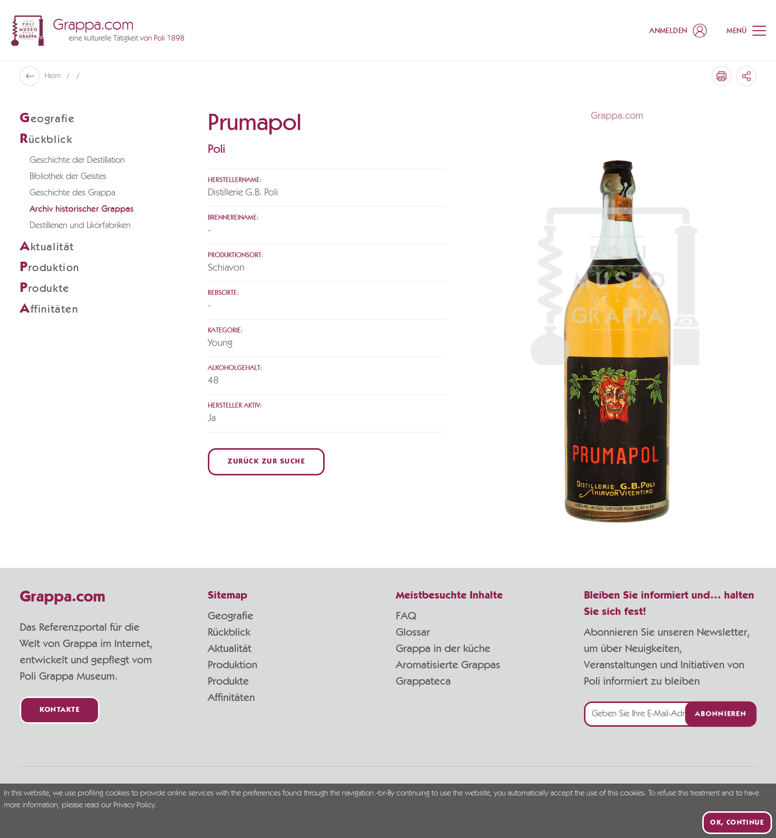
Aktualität (229, 648)
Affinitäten (231, 697)
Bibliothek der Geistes (68, 176)
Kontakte (60, 710)
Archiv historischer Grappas (82, 209)
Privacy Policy (133, 805)
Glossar (413, 632)
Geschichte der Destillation (77, 160)
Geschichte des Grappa (72, 192)
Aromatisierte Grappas (448, 664)
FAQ (406, 615)
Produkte (228, 681)
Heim (54, 76)
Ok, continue (737, 822)
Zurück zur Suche (266, 462)
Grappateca (423, 681)
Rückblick (229, 632)
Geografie (230, 615)
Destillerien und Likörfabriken (80, 225)
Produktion (232, 664)
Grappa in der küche (443, 648)
